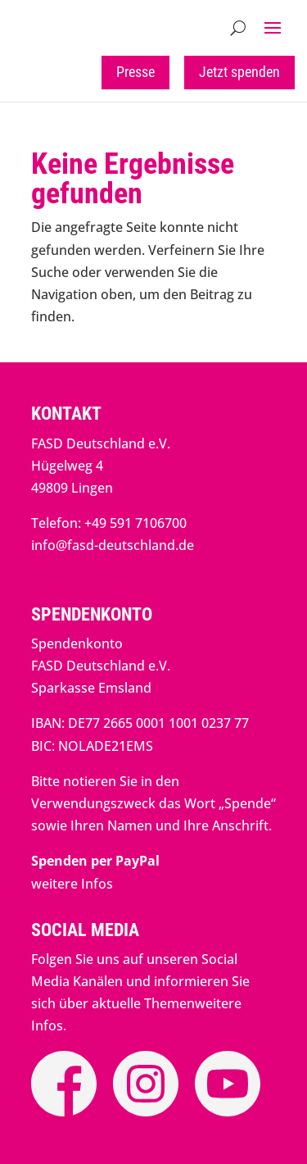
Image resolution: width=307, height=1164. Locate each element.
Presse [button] (135, 71)
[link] (95, 861)
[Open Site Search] (238, 28)
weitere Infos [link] (72, 884)
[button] (273, 28)
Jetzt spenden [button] (239, 71)
